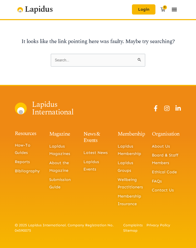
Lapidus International (53, 108)
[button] (174, 9)
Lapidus (39, 9)
